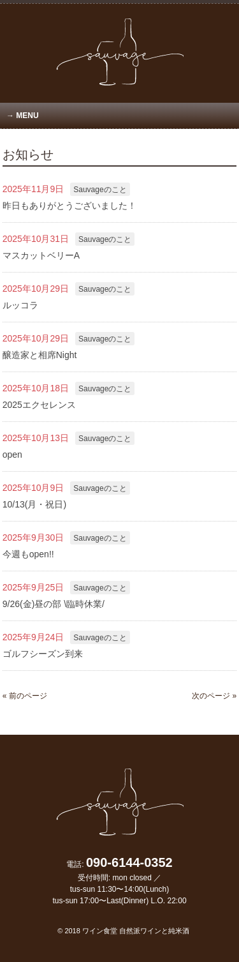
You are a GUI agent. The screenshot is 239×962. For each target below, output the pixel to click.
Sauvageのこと (99, 189)
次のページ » (214, 695)
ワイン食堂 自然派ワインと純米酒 (135, 931)
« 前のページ (25, 695)
